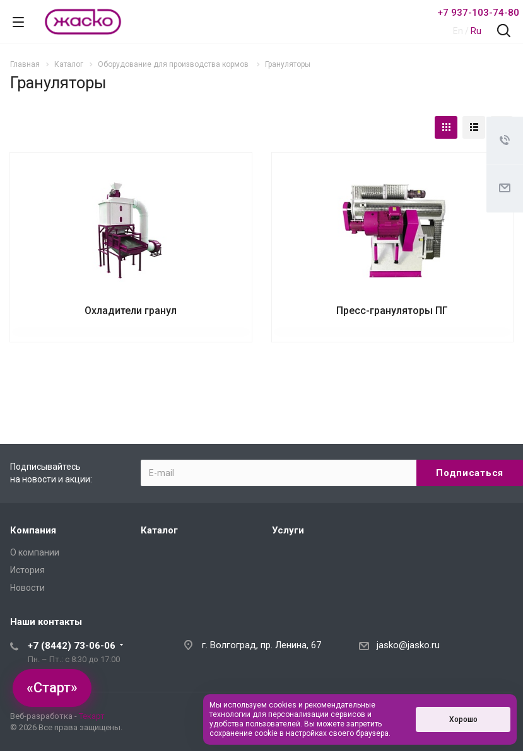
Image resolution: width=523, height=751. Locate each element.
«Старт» (52, 688)
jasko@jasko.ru (408, 645)
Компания (33, 530)
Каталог (159, 530)
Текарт (92, 716)
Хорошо (463, 719)
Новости (27, 588)
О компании (34, 552)
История (27, 570)
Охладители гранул (131, 311)
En (458, 31)
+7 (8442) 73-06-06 (71, 645)
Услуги (288, 530)
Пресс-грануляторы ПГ (392, 311)
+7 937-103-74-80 (478, 12)
